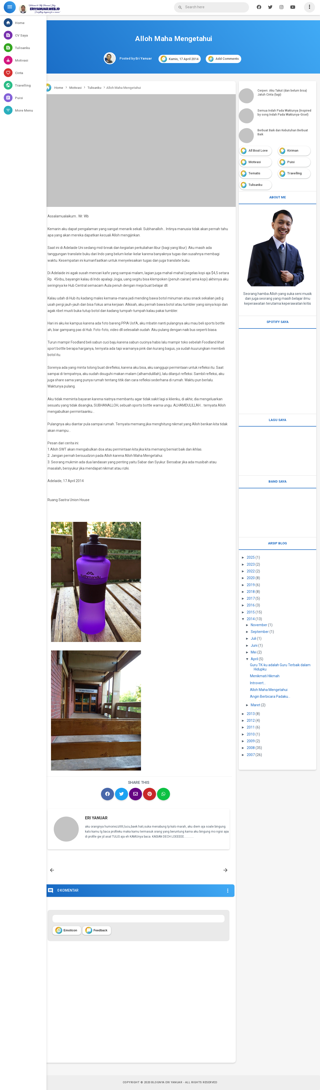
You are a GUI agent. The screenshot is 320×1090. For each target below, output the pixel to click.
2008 (251, 748)
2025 (251, 557)
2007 (251, 755)
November (259, 625)
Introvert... (258, 683)
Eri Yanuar (96, 818)
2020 (251, 578)
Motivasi (254, 162)
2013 (251, 714)
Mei (253, 652)
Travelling (294, 173)
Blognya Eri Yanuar (166, 1082)
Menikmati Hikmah (265, 676)
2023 (251, 564)
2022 (251, 571)
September (260, 632)
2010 (251, 734)
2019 (251, 585)
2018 (251, 592)
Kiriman (292, 150)
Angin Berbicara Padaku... (270, 696)
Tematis (254, 173)
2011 (251, 727)
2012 (251, 720)
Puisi (290, 162)
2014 (251, 619)
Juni (254, 645)
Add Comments (223, 59)
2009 (251, 741)
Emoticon (66, 930)
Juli (253, 638)
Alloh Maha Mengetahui (269, 690)
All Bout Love (258, 150)
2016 (251, 605)
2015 (251, 612)
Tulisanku (255, 185)
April (254, 659)
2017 (251, 598)
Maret (255, 705)
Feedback (96, 930)
